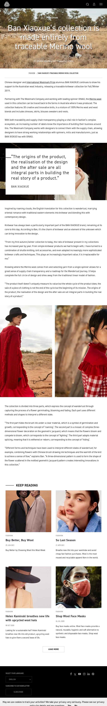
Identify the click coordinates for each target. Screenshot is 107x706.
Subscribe (18, 692)
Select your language (15, 673)
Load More (53, 649)
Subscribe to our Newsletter (17, 686)
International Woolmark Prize (40, 82)
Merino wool (95, 98)
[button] (87, 4)
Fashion (32, 73)
